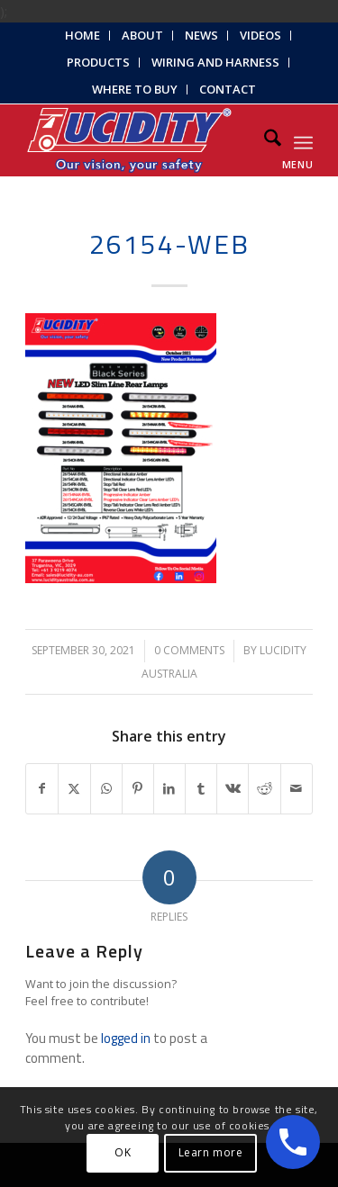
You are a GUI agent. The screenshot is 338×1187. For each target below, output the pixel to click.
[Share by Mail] (296, 789)
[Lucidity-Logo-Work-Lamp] (140, 140)
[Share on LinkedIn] (169, 789)
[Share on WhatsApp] (106, 789)
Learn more (210, 1152)
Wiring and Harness (215, 62)
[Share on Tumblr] (201, 789)
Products (98, 62)
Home (82, 35)
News (201, 35)
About (142, 35)
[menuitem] (83, 35)
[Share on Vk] (232, 789)
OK (122, 1152)
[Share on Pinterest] (138, 789)
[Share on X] (74, 789)
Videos (260, 35)
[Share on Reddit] (264, 789)
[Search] (263, 140)
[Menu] (303, 140)
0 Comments (189, 650)
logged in (126, 1038)
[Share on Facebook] (42, 789)
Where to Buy (135, 89)
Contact (227, 89)
